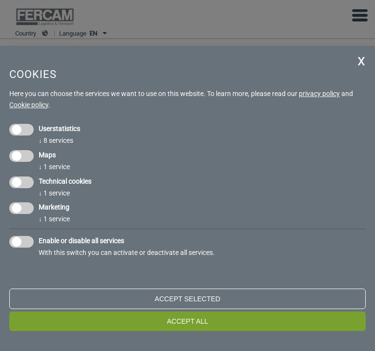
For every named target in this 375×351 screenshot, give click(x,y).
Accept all (187, 321)
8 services (56, 140)
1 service (54, 167)
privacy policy (319, 94)
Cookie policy (28, 105)
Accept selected (187, 299)
